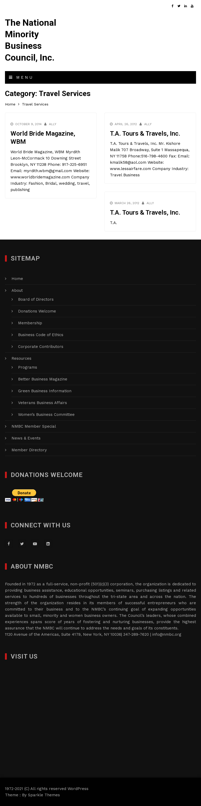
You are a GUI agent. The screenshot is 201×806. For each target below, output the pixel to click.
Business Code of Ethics (40, 334)
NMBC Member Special (34, 426)
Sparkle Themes (44, 795)
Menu (21, 77)
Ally (52, 124)
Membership (30, 323)
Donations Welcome (37, 311)
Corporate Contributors (40, 346)
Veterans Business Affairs (42, 402)
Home (17, 278)
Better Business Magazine (42, 379)
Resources (21, 358)
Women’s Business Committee (46, 414)
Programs (27, 367)
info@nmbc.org (166, 634)
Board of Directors (36, 299)
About (17, 290)
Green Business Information (44, 391)
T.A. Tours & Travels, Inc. (145, 133)
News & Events (26, 438)
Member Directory (29, 450)
